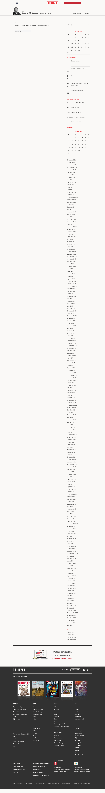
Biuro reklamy (16, 765)
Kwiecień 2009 (71, 540)
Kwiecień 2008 (71, 570)
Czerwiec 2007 (71, 595)
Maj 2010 (70, 508)
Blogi (76, 705)
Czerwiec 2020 (71, 208)
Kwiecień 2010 (71, 510)
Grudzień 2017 (71, 283)
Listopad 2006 (71, 612)
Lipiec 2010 (70, 503)
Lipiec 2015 (70, 355)
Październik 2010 (72, 496)
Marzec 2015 (71, 364)
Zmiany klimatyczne (60, 744)
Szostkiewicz (78, 713)
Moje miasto (78, 739)
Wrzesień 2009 (71, 528)
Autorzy (77, 749)
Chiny (35, 720)
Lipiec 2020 (70, 206)
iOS (55, 768)
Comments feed (72, 639)
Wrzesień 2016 (71, 320)
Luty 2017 (70, 308)
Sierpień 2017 (71, 293)
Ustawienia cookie (38, 774)
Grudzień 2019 (71, 223)
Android (58, 768)
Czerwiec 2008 (71, 565)
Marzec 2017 (71, 305)
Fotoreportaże (79, 744)
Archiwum (78, 747)
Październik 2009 (72, 525)
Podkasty (77, 742)
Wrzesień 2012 (71, 439)
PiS (14, 738)
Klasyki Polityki (79, 737)
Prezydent (16, 745)
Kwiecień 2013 (71, 421)
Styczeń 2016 (71, 340)
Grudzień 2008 (71, 550)
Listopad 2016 (71, 315)
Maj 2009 (70, 538)
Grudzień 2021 (71, 164)
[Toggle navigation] (17, 3)
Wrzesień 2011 (71, 468)
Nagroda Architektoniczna (61, 728)
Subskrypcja (75, 671)
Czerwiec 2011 (71, 476)
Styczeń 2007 (71, 607)
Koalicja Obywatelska (19, 743)
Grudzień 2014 (71, 372)
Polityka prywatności (39, 768)
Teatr (55, 720)
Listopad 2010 (71, 493)
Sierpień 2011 (71, 471)
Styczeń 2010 (71, 518)
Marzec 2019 (71, 246)
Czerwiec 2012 (71, 446)
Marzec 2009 (71, 543)
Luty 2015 (70, 367)
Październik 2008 (72, 555)
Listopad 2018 (71, 256)
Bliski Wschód (37, 716)
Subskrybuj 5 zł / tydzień (72, 3)
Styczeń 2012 (71, 458)
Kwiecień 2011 (71, 481)
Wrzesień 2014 (71, 379)
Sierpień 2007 (71, 590)
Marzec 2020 (71, 216)
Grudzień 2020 (71, 194)
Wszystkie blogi (79, 720)
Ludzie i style (78, 732)
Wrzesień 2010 (71, 498)
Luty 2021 (70, 189)
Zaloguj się (70, 634)
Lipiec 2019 (70, 236)
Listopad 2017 (71, 285)
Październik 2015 (72, 347)
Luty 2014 (70, 397)
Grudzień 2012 (71, 431)
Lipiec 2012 (70, 444)
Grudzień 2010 (71, 491)
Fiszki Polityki (78, 768)
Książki (56, 708)
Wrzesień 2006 (71, 617)
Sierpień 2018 (71, 263)
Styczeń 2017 (71, 310)
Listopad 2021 (71, 166)
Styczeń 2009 (71, 548)
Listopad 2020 (71, 196)
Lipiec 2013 (70, 414)
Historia (77, 730)
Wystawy (56, 718)
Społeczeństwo (79, 735)
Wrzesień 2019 (71, 231)
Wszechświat (58, 739)
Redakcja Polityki (17, 762)
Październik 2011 (72, 466)
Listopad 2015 (71, 345)
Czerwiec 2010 (71, 506)
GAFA (35, 739)
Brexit (35, 708)
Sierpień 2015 (71, 352)
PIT (34, 732)
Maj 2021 (70, 181)
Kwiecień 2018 (71, 273)
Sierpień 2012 (71, 441)
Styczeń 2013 (71, 429)
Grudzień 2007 (71, 580)
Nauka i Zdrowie (58, 734)
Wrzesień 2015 (71, 350)
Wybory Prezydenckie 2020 (21, 735)
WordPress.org (71, 641)
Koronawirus (16, 726)
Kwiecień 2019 (71, 243)
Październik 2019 (72, 228)
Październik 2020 (72, 199)
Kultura (56, 705)
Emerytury (36, 730)
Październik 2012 (72, 436)
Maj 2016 (70, 330)
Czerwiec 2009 (71, 535)
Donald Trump (37, 713)
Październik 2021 (72, 169)
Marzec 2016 (71, 335)
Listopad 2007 (71, 582)
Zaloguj (86, 3)
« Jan (68, 54)
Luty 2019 (70, 248)
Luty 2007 (70, 605)
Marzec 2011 (71, 483)
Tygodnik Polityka (18, 708)
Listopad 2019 (71, 226)
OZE (34, 737)
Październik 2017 (72, 288)
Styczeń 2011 (71, 488)
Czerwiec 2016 (71, 327)
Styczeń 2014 (71, 399)
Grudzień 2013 (71, 402)
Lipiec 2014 (70, 384)
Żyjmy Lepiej (16, 720)
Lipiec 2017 (70, 295)
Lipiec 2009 (70, 533)
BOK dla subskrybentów (19, 771)
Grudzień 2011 (71, 461)
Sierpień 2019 (71, 233)
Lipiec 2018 (70, 265)
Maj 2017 (70, 300)
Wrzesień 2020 (71, 201)
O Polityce (15, 774)
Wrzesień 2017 (71, 290)
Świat (34, 705)
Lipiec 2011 (70, 473)
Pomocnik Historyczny (19, 711)
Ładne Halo (57, 784)
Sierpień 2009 (71, 530)
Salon (14, 718)
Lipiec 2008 (70, 562)
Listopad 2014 (71, 374)
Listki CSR (36, 742)
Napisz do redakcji (18, 768)
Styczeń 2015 (71, 369)
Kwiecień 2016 (71, 332)
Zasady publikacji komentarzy (41, 765)
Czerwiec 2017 (71, 298)
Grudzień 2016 (71, 312)
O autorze (87, 15)
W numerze (15, 705)
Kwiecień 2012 (71, 451)
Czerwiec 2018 (71, 268)
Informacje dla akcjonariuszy (41, 777)
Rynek (35, 726)
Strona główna (77, 15)
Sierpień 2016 (71, 322)
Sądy (14, 748)
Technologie (57, 742)
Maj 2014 (70, 389)
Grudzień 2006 (71, 609)
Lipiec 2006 (70, 622)
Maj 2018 (70, 270)
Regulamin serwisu (38, 762)
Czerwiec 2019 (71, 238)
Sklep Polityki (79, 756)
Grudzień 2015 (71, 342)
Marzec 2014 (71, 394)
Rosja (35, 718)
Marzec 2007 (71, 602)
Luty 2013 (70, 426)
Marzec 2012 (71, 454)
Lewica (15, 740)
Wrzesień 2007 (71, 587)
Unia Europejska (38, 711)
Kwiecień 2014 (71, 392)
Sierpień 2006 (71, 619)
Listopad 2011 (71, 463)
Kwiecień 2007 (71, 600)
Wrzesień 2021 (71, 171)
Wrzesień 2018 (71, 260)
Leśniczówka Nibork (40, 784)
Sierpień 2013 (71, 411)
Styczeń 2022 (71, 161)
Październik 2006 (72, 614)
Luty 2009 (70, 545)
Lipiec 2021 (70, 176)
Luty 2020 (70, 218)
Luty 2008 (70, 575)
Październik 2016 (72, 317)
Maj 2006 (70, 627)
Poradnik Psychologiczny (20, 713)
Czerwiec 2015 (71, 357)
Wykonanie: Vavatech (66, 784)
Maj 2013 (70, 419)
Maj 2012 (70, 449)
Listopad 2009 (71, 523)
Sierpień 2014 (71, 382)
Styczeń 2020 (71, 221)
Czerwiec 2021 (71, 179)
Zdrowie (56, 737)
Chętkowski (78, 718)
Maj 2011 (69, 478)
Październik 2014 (72, 377)
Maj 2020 (70, 211)
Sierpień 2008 (71, 560)
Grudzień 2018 (71, 253)
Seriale (56, 716)
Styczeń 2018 (71, 280)
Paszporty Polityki (59, 725)
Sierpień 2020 (71, 204)
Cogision (53, 784)
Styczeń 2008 (71, 577)
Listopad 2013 (71, 404)
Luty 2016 (70, 337)
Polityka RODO (37, 771)
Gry (55, 723)
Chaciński (77, 716)
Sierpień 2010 (71, 501)
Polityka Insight (29, 784)
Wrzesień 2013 (71, 409)
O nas (76, 754)
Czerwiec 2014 (71, 387)
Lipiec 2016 (70, 325)
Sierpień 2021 (71, 174)
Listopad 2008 (71, 553)
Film (55, 713)
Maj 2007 (70, 597)
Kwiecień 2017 (71, 303)
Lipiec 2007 (70, 592)
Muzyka (56, 711)
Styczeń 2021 (71, 191)
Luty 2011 (70, 486)
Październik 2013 (72, 407)
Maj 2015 (70, 359)
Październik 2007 (72, 585)
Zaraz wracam (79, 104)
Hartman (77, 711)
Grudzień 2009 (71, 520)
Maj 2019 (70, 241)
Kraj (14, 732)
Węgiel (35, 735)
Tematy (77, 752)
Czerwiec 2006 (71, 624)
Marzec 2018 (71, 275)
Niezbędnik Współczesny (20, 716)
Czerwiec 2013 (71, 416)
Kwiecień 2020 (71, 213)
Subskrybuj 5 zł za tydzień (62, 660)
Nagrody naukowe (59, 747)
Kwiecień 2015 (71, 362)
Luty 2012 (70, 456)
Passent (77, 708)
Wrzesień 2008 (71, 558)
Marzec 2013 (71, 424)
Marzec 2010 (71, 513)
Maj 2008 (70, 567)
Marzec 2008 (71, 572)
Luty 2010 (70, 515)
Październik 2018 (72, 258)
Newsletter (65, 671)
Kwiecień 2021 (71, 184)
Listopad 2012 (71, 434)
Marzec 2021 (71, 186)
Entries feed (70, 636)
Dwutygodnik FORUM (17, 784)
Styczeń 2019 (71, 251)
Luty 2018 (70, 278)
